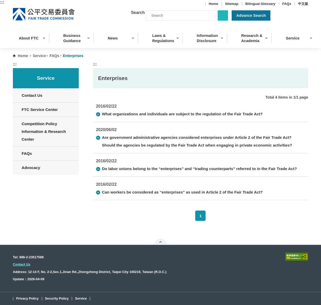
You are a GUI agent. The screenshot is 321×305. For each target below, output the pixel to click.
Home (213, 3)
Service (39, 56)
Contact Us (32, 95)
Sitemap (231, 3)
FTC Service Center (40, 109)
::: (2, 2)
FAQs (286, 3)
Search (138, 12)
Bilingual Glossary (260, 3)
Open (160, 242)
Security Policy (57, 298)
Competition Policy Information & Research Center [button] (48, 131)
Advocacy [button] (48, 167)
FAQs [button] (48, 153)
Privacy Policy (27, 298)
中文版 (303, 3)
